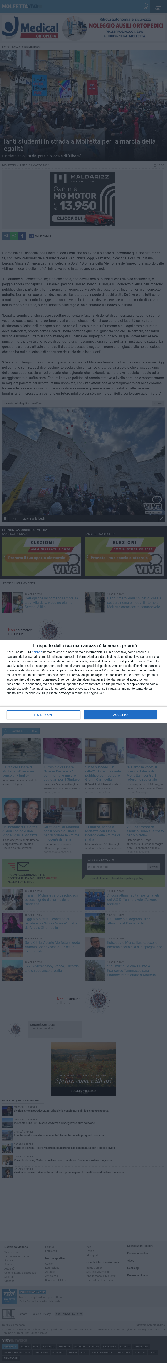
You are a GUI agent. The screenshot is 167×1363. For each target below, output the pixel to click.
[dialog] (83, 681)
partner (37, 652)
